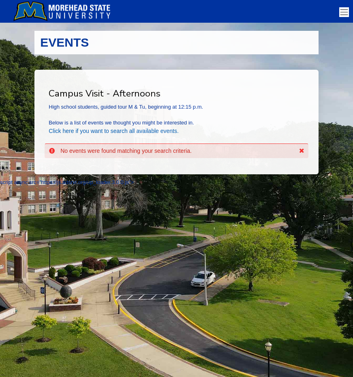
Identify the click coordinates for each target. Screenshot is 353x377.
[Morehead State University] (65, 11)
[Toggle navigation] (344, 12)
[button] (301, 151)
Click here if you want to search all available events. (114, 131)
